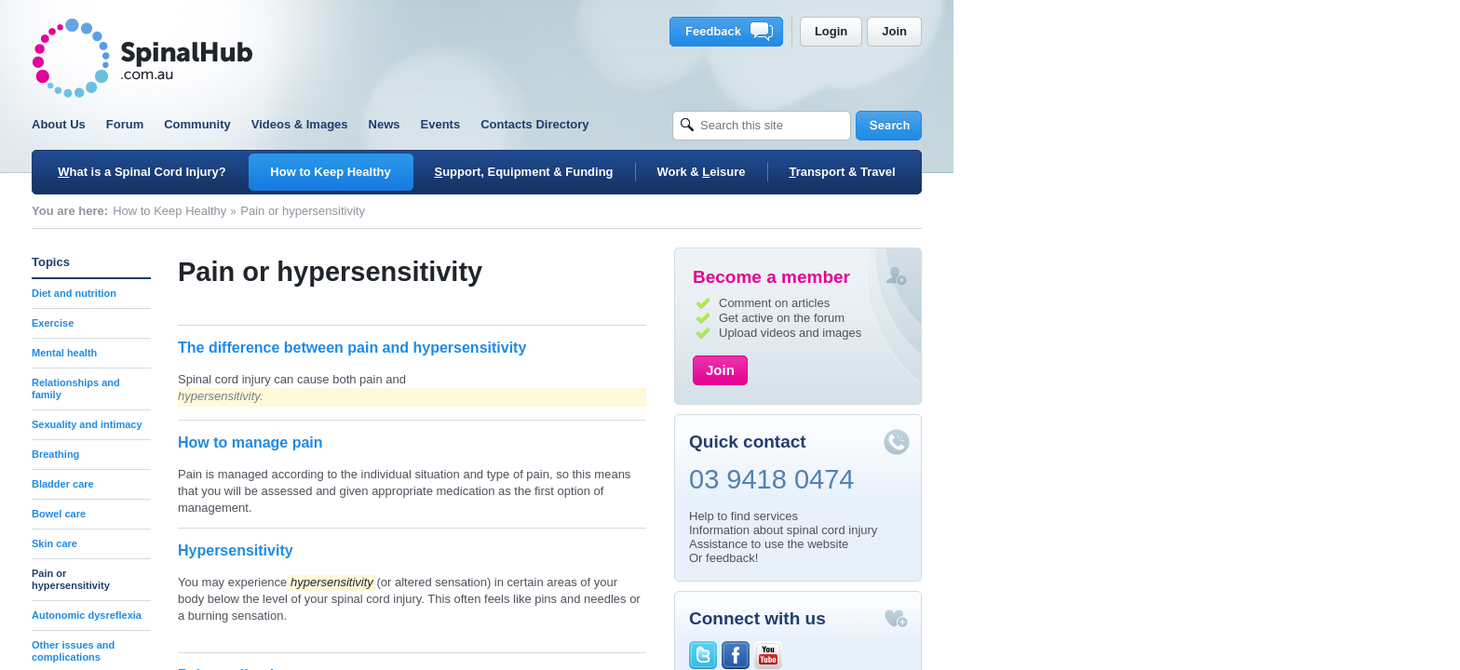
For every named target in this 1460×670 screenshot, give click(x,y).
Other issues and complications (326, 651)
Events (694, 124)
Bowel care (312, 513)
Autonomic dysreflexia (340, 615)
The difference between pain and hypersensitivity (605, 347)
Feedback (983, 32)
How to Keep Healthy (423, 211)
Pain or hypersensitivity (324, 579)
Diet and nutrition (327, 293)
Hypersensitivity (489, 550)
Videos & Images (553, 124)
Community (450, 124)
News (638, 124)
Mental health (317, 352)
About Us (312, 124)
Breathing (308, 454)
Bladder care (316, 483)
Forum (378, 124)
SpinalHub (396, 58)
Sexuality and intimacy (340, 424)
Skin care (308, 543)
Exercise (306, 322)
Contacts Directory (788, 124)
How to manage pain (503, 442)
